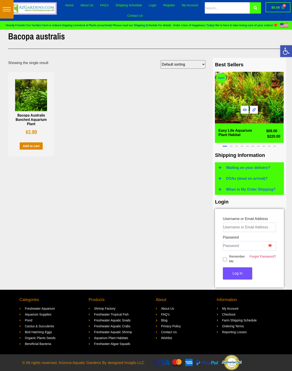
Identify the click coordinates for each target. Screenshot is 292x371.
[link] (286, 51)
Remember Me (237, 259)
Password (231, 237)
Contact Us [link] (135, 15)
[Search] (255, 8)
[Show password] (270, 246)
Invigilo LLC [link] (134, 363)
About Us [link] (87, 5)
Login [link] (152, 5)
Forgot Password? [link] (263, 256)
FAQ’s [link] (104, 5)
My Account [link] (190, 5)
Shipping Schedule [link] (128, 5)
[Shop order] (183, 64)
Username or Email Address (245, 219)
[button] (7, 9)
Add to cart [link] (31, 146)
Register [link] (169, 5)
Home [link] (69, 5)
